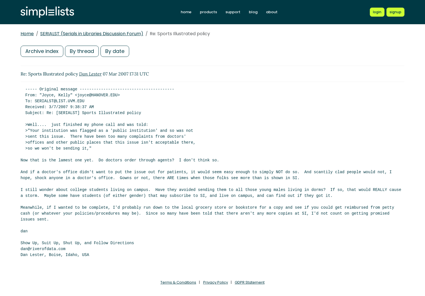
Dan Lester (90, 74)
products (208, 12)
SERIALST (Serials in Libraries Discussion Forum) (91, 33)
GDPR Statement (250, 282)
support (232, 12)
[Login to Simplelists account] (377, 12)
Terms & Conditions (178, 282)
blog (253, 12)
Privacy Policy (215, 282)
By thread (82, 51)
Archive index (42, 51)
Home (27, 33)
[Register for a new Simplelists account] (395, 12)
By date (114, 51)
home (186, 12)
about (272, 12)
